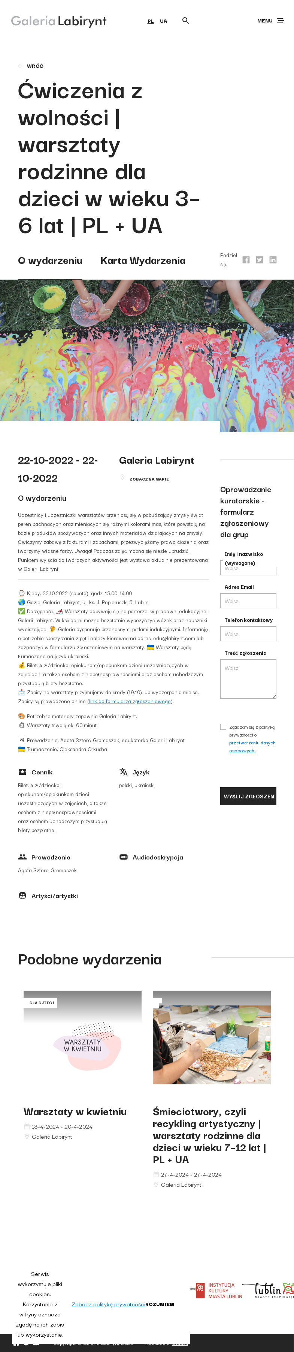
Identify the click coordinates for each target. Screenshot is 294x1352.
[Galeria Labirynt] (53, 20)
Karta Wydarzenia (142, 259)
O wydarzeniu (50, 259)
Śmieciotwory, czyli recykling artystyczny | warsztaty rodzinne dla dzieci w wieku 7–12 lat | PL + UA (209, 1134)
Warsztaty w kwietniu (75, 1110)
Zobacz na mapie (149, 479)
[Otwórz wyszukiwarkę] (186, 20)
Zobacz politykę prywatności (108, 1303)
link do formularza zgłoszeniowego (130, 701)
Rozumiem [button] (159, 1303)
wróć (30, 65)
